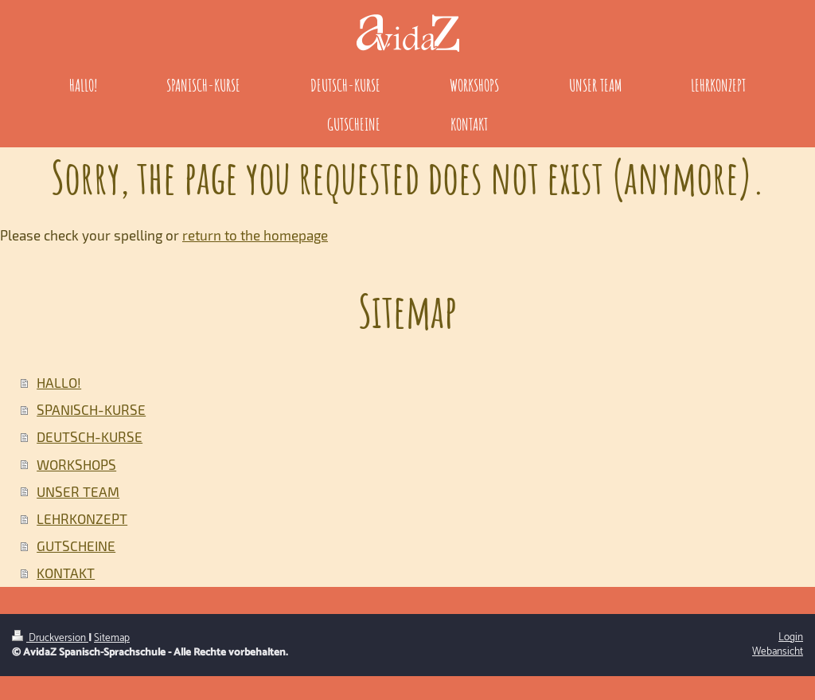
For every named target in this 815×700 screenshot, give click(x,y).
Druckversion (50, 638)
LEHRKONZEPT (82, 518)
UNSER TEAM (78, 491)
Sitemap (112, 638)
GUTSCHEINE (76, 545)
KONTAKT (66, 573)
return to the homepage (255, 235)
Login (790, 637)
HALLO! (59, 382)
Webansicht (777, 651)
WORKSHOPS (76, 464)
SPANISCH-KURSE (91, 409)
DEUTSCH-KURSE (89, 436)
